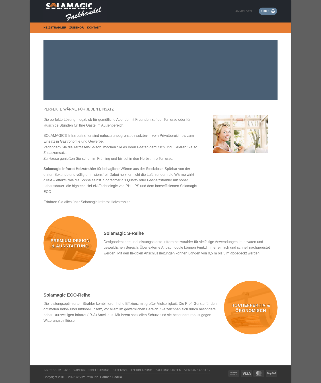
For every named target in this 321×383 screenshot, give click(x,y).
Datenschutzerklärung (132, 370)
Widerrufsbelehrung (91, 370)
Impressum (52, 370)
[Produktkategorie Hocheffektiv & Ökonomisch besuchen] (251, 307)
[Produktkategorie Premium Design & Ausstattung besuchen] (70, 243)
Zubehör (76, 27)
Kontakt (94, 27)
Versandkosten (197, 370)
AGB (67, 370)
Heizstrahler (54, 27)
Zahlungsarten (168, 370)
